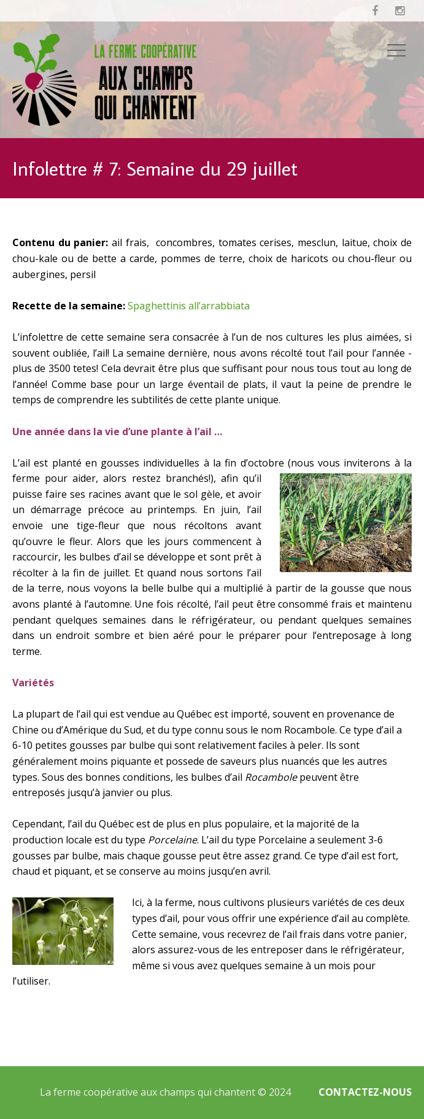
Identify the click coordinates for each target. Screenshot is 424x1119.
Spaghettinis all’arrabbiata (189, 305)
